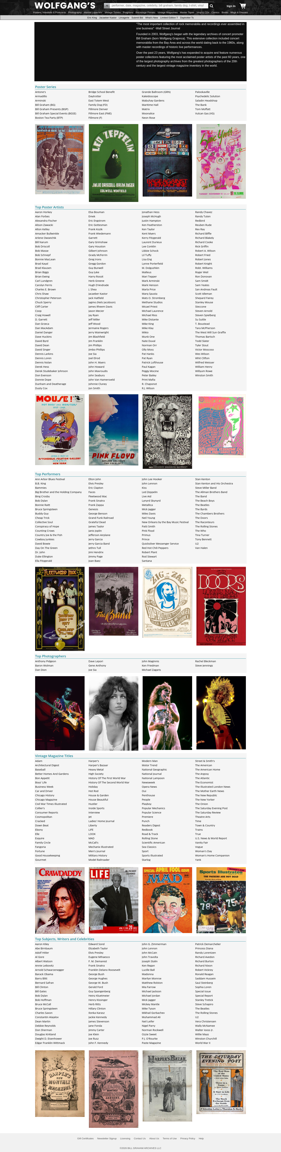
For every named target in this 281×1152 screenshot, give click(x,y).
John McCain (149, 952)
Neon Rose (148, 117)
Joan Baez (94, 560)
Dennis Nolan (43, 362)
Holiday (93, 786)
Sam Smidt (201, 280)
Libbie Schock (150, 250)
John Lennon (149, 483)
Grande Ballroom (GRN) (156, 92)
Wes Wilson (202, 354)
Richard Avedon (204, 957)
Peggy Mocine (150, 371)
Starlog (146, 859)
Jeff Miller (94, 319)
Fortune (40, 851)
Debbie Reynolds (45, 1025)
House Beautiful (98, 799)
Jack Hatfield (96, 298)
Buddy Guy (42, 513)
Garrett (93, 238)
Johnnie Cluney (98, 384)
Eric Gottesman (98, 225)
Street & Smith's (205, 761)
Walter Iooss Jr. (204, 1030)
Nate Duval (148, 341)
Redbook (147, 829)
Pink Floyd (148, 530)
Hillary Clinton (97, 1008)
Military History (98, 855)
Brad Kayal (41, 263)
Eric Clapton (96, 487)
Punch (146, 821)
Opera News (149, 786)
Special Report (204, 995)
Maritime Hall (150, 105)
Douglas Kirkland (45, 1034)
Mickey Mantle (150, 1004)
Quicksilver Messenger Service (160, 543)
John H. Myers (97, 362)
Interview (94, 812)
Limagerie (124, 17)
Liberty (93, 825)
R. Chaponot (149, 384)
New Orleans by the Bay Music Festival (165, 522)
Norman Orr (149, 345)
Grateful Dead (97, 522)
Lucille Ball (148, 970)
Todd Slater (202, 341)
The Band (201, 496)
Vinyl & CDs (202, 12)
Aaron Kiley (42, 944)
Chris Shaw (42, 293)
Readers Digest (151, 825)
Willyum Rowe (203, 371)
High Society (96, 774)
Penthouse (148, 795)
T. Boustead (202, 323)
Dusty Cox (41, 388)
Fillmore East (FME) (100, 113)
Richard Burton (204, 961)
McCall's (93, 842)
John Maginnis (150, 661)
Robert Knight (203, 263)
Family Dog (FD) (98, 105)
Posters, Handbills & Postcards (49, 12)
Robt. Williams (204, 268)
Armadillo (41, 96)
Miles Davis (149, 513)
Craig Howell (42, 315)
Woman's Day (203, 851)
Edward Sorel (97, 944)
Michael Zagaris (151, 670)
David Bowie (42, 543)
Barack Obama (44, 974)
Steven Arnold (203, 311)
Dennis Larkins (44, 354)
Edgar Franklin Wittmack (50, 1043)
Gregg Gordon (97, 263)
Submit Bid (137, 17)
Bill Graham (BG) (45, 105)
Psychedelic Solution (207, 96)
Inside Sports (96, 808)
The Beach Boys (204, 500)
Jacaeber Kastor (107, 17)
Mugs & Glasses (239, 12)
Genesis (93, 509)
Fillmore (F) (95, 117)
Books (225, 12)
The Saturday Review (208, 812)
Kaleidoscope (150, 96)
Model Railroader (99, 859)
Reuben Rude (203, 225)
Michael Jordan (151, 995)
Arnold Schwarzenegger (49, 970)
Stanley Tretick (204, 1000)
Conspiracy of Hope (47, 526)
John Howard (96, 366)
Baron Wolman (44, 665)
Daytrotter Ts (187, 17)
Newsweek (148, 782)
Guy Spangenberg (99, 991)
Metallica (147, 505)
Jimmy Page (96, 556)
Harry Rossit (96, 276)
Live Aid (146, 496)
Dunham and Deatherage (50, 384)
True (198, 834)
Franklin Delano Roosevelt (104, 970)
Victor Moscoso (204, 349)
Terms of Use (170, 1138)
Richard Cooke (204, 242)
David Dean (42, 345)
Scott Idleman (203, 293)
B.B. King (40, 483)
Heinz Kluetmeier (99, 995)
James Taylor (96, 526)
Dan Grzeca (42, 323)
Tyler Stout (201, 345)
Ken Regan (148, 965)
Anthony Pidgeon (45, 661)
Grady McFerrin (98, 255)
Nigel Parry (148, 1025)
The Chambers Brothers (209, 513)
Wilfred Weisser (204, 362)
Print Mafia (148, 379)
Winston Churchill (206, 1038)
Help (201, 1138)
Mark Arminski (151, 280)
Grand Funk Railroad (101, 518)
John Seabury (97, 375)
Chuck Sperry (43, 302)
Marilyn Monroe (151, 978)
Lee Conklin (149, 246)
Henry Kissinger (98, 1000)
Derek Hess (42, 366)
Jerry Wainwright (99, 332)
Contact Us (140, 1138)
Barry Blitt (41, 978)
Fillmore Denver (98, 109)
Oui (144, 791)
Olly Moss (148, 349)
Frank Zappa (96, 505)
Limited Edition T (169, 17)
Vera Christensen (205, 1021)
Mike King (148, 323)
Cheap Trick (42, 518)
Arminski (40, 100)
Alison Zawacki (44, 225)
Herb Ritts (95, 1004)
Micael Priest (150, 306)
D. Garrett (41, 319)
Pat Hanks (148, 354)
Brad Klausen (43, 268)
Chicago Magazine (46, 799)
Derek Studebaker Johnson (51, 371)
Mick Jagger (149, 509)
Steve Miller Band (205, 487)
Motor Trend (149, 765)
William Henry (203, 366)
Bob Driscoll (42, 246)
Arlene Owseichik (45, 238)
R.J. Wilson (148, 388)
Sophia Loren (203, 987)
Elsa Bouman (96, 212)
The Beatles (202, 505)
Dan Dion (41, 670)
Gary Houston (97, 246)
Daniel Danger (44, 332)
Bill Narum (41, 242)
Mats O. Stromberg (153, 298)
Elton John (95, 479)
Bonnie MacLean (45, 259)
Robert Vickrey (204, 970)
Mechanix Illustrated (101, 847)
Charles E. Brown (45, 289)
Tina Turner (202, 535)
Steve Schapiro (204, 1004)
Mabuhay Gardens (153, 100)
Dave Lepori (96, 661)
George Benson (98, 513)
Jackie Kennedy (98, 1017)
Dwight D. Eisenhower (48, 1038)
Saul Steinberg (204, 982)
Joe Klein (94, 1034)
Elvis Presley (96, 483)
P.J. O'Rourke (150, 1038)
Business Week (44, 786)
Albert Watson (44, 961)
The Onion (201, 804)
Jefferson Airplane (99, 535)
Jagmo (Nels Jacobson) (102, 302)
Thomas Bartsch (205, 336)
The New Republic (206, 795)
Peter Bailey (149, 375)
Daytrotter (95, 96)
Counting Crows (44, 530)
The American (203, 765)
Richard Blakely (204, 238)
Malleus (146, 272)
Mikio (145, 332)
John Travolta (150, 957)
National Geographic (154, 769)
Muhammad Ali (151, 1017)
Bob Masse (42, 250)
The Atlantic (202, 778)
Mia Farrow (149, 987)
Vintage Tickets (113, 12)
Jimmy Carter (96, 1030)
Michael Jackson (151, 991)
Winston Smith (204, 375)
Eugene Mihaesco (99, 957)
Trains (199, 829)
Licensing (125, 1138)
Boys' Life (41, 782)
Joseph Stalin (150, 961)
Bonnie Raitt (42, 505)
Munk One (148, 336)
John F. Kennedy (98, 1043)
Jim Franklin (96, 341)
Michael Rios (149, 315)
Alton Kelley (42, 229)
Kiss (144, 487)
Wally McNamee (205, 1025)
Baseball (40, 769)
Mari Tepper (149, 276)
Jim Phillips (95, 345)
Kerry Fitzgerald (151, 238)
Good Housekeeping (47, 855)
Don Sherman (43, 1030)
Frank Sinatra (97, 500)
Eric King (92, 17)
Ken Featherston (152, 225)
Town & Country (205, 825)
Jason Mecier (96, 311)
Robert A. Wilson (205, 250)
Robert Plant (149, 552)
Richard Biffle (203, 233)
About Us (154, 1138)
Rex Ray (200, 229)
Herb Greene (96, 280)
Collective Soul (44, 522)
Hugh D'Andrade (99, 285)
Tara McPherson (205, 328)
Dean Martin (42, 1021)
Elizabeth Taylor (98, 948)
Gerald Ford (96, 987)
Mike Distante (150, 319)
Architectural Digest (47, 765)
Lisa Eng (147, 259)
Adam (38, 761)
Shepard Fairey (204, 298)
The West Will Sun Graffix (210, 332)
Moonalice (148, 113)
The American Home (207, 769)
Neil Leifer (148, 1021)
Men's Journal (97, 851)
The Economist (204, 782)
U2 (197, 543)
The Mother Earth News (209, 791)
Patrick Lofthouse (152, 362)
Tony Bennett (203, 539)
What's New (151, 17)
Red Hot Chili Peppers (155, 548)
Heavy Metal (96, 769)
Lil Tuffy (146, 255)
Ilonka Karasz (97, 1013)
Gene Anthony (97, 665)
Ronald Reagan (204, 974)
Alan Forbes (42, 216)
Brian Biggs (42, 272)
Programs (128, 12)
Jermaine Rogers (99, 328)
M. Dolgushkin (150, 268)
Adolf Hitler (42, 952)
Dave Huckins (43, 336)
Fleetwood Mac (98, 496)
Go (211, 6)
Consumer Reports (46, 812)
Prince (146, 539)
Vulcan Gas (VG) (204, 113)
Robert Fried (202, 255)
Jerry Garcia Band (99, 543)
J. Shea (93, 289)
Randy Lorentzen (205, 952)
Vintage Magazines (168, 12)
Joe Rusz (94, 1038)
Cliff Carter (41, 306)
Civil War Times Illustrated (51, 804)
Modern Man (150, 761)
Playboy (146, 804)
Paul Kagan (149, 366)
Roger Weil (201, 272)
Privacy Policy (187, 1138)
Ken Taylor (148, 229)
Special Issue (203, 991)
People (146, 799)
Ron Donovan (203, 276)
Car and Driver (44, 791)
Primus (146, 535)
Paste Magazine (151, 1043)
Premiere (147, 816)
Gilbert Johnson (98, 250)
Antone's (40, 92)
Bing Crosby (42, 496)
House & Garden (99, 795)
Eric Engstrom (97, 220)
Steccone (200, 306)
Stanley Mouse (204, 302)
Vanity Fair (201, 842)
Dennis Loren (43, 358)
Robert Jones (203, 259)
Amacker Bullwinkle (47, 233)
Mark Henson (150, 285)
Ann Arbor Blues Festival (50, 479)
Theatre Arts (202, 816)
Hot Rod (93, 791)
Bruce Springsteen (46, 509)
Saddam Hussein (205, 978)
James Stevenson (99, 1021)
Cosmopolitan (43, 816)
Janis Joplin (95, 530)
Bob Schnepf (43, 255)
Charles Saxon (44, 1013)
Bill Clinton (41, 987)
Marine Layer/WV (93, 12)
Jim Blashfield (97, 336)
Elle (37, 834)
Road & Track (150, 834)
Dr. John (40, 552)
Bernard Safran (44, 982)
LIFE (91, 829)
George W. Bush (98, 982)
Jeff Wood (94, 323)
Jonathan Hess (150, 212)
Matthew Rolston (152, 982)
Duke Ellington (44, 556)
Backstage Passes (145, 12)
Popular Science (151, 812)
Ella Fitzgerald (43, 560)
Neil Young (148, 518)
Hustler (93, 804)
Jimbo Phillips (97, 349)
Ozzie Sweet (149, 1034)
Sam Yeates (202, 285)
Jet (90, 816)
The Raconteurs (204, 522)
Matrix (146, 109)
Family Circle (43, 842)
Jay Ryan (94, 315)
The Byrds (201, 509)
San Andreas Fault (206, 289)
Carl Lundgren (44, 280)
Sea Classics (149, 847)
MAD (91, 838)
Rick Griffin (201, 246)
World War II (202, 1043)
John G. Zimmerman (154, 944)
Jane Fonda (95, 1025)
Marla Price (149, 289)
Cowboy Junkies (44, 539)
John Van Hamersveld (102, 379)
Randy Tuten (203, 216)
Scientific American (153, 842)
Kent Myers (149, 233)
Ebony (39, 829)
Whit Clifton (202, 358)
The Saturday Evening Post (211, 808)
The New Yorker (205, 799)
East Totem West (99, 100)
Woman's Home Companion (212, 855)
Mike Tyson (149, 1008)
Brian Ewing (42, 276)
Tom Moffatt (202, 109)
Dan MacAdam (44, 328)
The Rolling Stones (206, 526)
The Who (200, 530)
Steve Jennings (204, 665)
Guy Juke (94, 272)
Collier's (40, 808)
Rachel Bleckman (205, 661)
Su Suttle (200, 319)
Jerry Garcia (96, 539)
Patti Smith (148, 526)
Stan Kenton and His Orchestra (214, 483)
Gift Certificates (85, 1138)
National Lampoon (153, 778)
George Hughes (98, 978)
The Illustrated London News (212, 786)
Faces (92, 492)
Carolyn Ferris (43, 285)
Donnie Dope (43, 379)
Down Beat (42, 825)
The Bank (200, 105)
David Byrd (41, 341)
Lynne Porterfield (152, 263)
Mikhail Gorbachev (153, 1013)
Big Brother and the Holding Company (58, 492)
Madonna (148, 974)
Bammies (41, 487)
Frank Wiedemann (100, 233)
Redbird (200, 220)
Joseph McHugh (151, 216)
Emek (92, 216)
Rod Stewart (149, 556)
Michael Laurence (152, 311)
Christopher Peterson (48, 298)
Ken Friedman (150, 665)
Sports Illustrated (152, 855)
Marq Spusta (149, 293)
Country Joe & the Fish (48, 535)
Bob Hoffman (43, 1000)
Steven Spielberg (205, 315)
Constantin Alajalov (47, 1017)
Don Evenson (43, 375)
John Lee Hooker (152, 479)
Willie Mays (202, 1034)
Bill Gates (41, 991)
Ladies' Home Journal (102, 821)
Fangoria (40, 847)
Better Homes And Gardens (52, 774)
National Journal (152, 774)
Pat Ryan (147, 358)
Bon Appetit (42, 778)
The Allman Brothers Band (211, 492)
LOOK (92, 834)
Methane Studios (152, 302)
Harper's (94, 761)
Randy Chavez (203, 212)
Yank (198, 859)
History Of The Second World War (109, 782)
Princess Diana (204, 948)
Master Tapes (187, 12)
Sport (145, 851)
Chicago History (44, 795)
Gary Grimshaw (98, 242)
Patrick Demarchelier (208, 944)
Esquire (39, 838)
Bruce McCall (43, 1004)
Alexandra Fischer (46, 220)
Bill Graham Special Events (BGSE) (55, 113)
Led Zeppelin (150, 492)
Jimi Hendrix (96, 552)
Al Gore (39, 957)
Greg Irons (95, 259)
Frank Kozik (96, 229)
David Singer (42, 349)
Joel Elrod (94, 358)
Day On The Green (46, 548)
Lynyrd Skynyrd (151, 500)
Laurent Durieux (152, 242)
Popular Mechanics (153, 808)
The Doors (201, 518)
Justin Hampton (151, 220)
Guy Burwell (96, 268)
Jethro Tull (95, 548)
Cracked (40, 821)
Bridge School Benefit (102, 92)
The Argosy (202, 774)
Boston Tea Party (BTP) (49, 117)
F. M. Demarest (98, 961)
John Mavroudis (98, 371)
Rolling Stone (150, 838)
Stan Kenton (202, 479)
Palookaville (202, 92)
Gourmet (40, 859)
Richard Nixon (203, 965)
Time (198, 821)
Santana (147, 560)
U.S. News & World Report (211, 838)
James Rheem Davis (100, 306)
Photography (75, 12)
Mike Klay (148, 328)
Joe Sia (93, 354)
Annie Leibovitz (44, 965)
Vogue (199, 847)
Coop (38, 311)
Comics (215, 12)
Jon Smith (94, 388)
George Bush (96, 974)
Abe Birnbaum (44, 948)
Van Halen (201, 548)
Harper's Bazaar (98, 765)
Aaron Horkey (43, 212)
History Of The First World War (107, 778)
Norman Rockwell (152, 1030)
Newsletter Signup (106, 1138)
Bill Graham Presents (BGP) (51, 109)
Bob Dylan (41, 500)
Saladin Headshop (206, 100)
